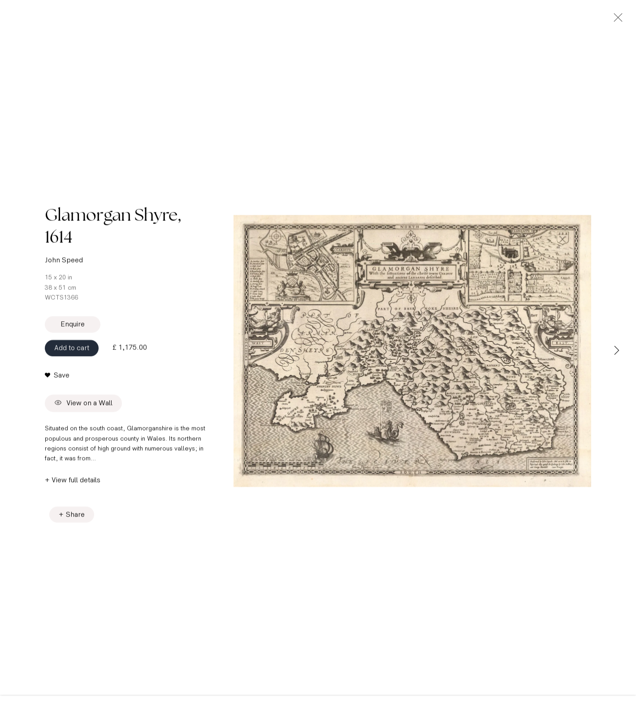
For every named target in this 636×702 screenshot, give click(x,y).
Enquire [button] (73, 327)
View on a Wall (83, 407)
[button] (57, 378)
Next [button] (616, 351)
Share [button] (75, 517)
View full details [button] (76, 483)
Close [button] (616, 20)
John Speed (64, 263)
